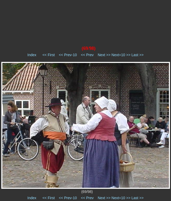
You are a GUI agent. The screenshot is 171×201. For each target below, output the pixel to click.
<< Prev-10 (68, 55)
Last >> (137, 55)
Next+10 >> (120, 55)
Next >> (104, 55)
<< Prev (87, 55)
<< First (48, 55)
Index (31, 55)
